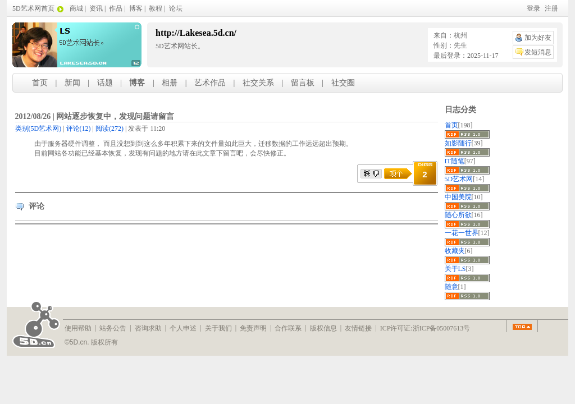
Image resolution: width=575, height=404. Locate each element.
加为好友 (537, 38)
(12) (78, 128)
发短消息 (537, 52)
